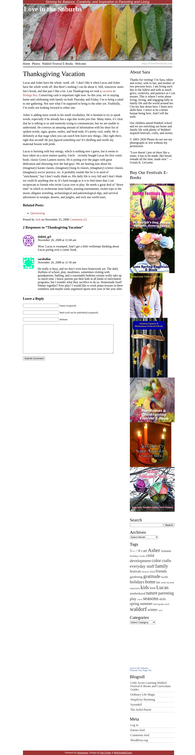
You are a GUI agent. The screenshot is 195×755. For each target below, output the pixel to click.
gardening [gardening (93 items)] (136, 577)
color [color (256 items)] (156, 560)
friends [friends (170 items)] (161, 571)
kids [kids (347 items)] (145, 587)
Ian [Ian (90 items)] (158, 582)
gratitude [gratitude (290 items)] (151, 576)
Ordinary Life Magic (142, 694)
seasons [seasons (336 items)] (150, 598)
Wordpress (82, 752)
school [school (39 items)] (139, 599)
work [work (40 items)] (160, 610)
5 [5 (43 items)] (134, 551)
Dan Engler (105, 752)
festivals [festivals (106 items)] (135, 571)
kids (38, 219)
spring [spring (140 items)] (134, 604)
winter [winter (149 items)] (152, 609)
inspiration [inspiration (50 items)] (135, 588)
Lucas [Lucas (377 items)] (162, 587)
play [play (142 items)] (133, 599)
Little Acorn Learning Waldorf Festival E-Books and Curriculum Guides (150, 686)
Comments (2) (78, 219)
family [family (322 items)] (161, 566)
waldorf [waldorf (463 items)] (138, 609)
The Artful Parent (140, 709)
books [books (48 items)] (142, 556)
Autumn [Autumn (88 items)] (166, 551)
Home (26, 63)
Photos (36, 63)
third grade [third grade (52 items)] (158, 604)
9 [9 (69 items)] (141, 551)
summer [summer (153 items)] (146, 603)
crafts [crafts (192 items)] (166, 560)
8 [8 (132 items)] (139, 551)
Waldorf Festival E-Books (57, 63)
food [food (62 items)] (152, 571)
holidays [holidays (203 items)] (137, 581)
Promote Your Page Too (141, 670)
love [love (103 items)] (152, 588)
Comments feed (139, 735)
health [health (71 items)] (164, 576)
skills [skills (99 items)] (162, 599)
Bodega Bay (30, 95)
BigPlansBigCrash (123, 752)
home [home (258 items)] (150, 581)
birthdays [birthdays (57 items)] (134, 556)
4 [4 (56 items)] (133, 551)
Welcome (80, 63)
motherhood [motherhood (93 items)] (137, 593)
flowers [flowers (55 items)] (145, 571)
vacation (107, 91)
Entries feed (137, 730)
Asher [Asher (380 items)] (154, 550)
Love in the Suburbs (53, 9)
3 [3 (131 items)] (131, 551)
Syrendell (136, 704)
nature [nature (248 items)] (151, 592)
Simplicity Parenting (142, 699)
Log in (134, 725)
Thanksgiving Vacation (54, 74)
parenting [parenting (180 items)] (166, 593)
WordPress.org (139, 740)
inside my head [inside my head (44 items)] (167, 582)
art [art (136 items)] (145, 551)
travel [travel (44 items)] (166, 604)
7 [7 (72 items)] (137, 551)
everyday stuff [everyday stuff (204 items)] (142, 566)
